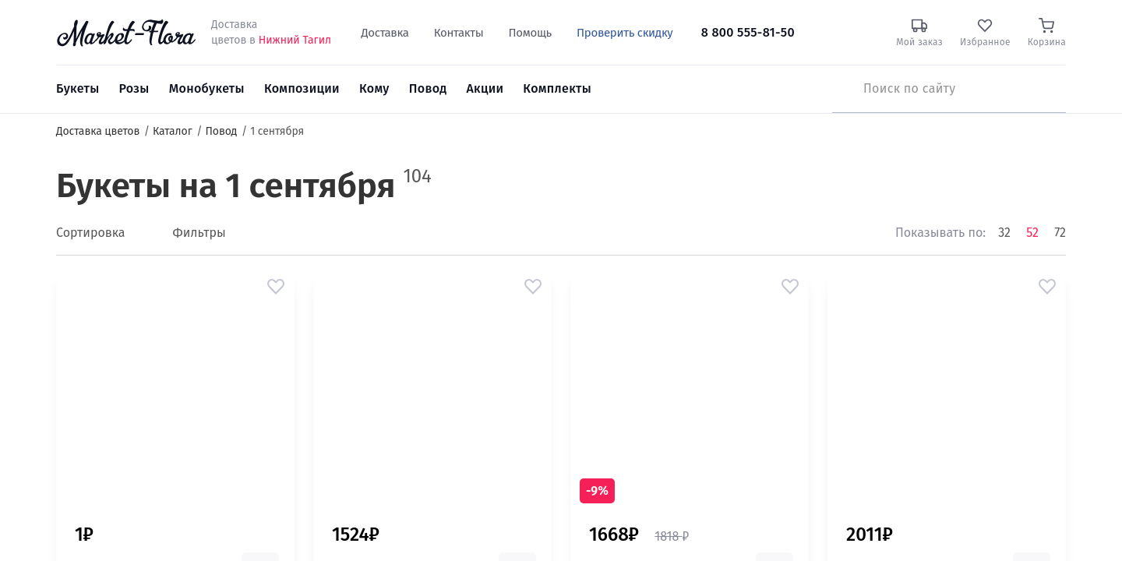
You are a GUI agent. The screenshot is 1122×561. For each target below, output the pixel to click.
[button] (275, 286)
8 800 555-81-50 (748, 32)
